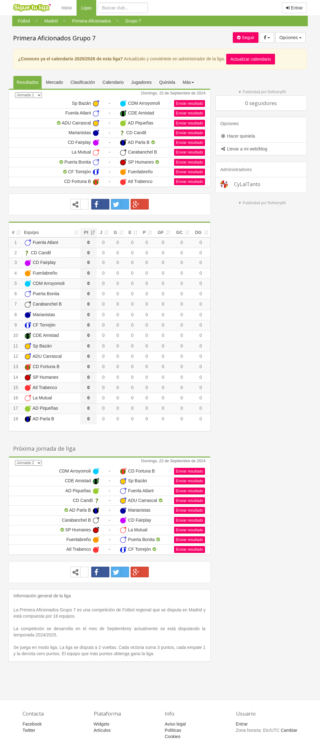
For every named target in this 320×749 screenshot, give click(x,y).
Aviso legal (175, 723)
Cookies (173, 736)
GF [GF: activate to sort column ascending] (160, 232)
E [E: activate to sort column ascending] (129, 232)
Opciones (290, 37)
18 (15, 418)
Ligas (88, 7)
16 (15, 397)
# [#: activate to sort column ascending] (13, 232)
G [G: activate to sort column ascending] (115, 232)
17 (15, 408)
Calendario (113, 82)
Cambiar (289, 730)
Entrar (294, 7)
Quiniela (167, 82)
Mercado (54, 82)
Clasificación (83, 82)
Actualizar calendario (250, 59)
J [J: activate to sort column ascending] (101, 232)
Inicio (67, 7)
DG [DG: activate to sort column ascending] (198, 232)
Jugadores (141, 82)
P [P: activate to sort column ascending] (144, 232)
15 (15, 387)
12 (15, 356)
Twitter (28, 730)
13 (15, 366)
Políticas (173, 730)
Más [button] (188, 82)
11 (15, 345)
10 (15, 335)
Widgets (102, 723)
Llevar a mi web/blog (243, 148)
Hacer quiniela (237, 136)
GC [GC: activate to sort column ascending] (179, 232)
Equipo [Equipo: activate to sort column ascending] (31, 232)
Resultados (27, 82)
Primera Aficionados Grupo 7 (54, 38)
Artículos (102, 730)
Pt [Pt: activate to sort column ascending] (86, 232)
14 (15, 377)
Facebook (32, 723)
